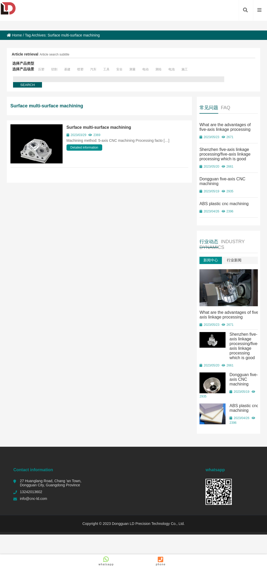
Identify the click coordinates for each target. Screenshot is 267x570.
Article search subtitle (54, 54)
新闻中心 (210, 260)
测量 (132, 69)
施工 (184, 69)
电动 (145, 69)
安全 (119, 69)
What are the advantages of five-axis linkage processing (225, 127)
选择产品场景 (23, 69)
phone (160, 561)
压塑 (41, 69)
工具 (106, 69)
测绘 (158, 69)
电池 (171, 69)
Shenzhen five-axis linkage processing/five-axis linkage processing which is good (225, 154)
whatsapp (106, 561)
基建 (67, 69)
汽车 (93, 69)
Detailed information (84, 147)
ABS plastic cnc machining (224, 203)
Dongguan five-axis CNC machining (243, 378)
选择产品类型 (23, 63)
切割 (54, 69)
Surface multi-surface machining (98, 127)
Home (14, 35)
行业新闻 (234, 260)
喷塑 (80, 69)
